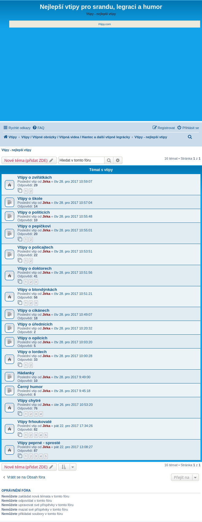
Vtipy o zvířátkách (34, 177)
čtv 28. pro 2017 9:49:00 (72, 377)
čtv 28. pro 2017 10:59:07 (73, 181)
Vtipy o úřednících (34, 324)
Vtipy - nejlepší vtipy (16, 150)
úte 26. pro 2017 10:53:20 (73, 404)
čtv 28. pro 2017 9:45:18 (72, 391)
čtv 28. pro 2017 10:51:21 (73, 293)
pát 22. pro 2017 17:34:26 (73, 426)
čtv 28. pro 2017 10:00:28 (73, 356)
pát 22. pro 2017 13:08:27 (73, 447)
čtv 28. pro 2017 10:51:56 (73, 272)
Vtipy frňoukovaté (34, 421)
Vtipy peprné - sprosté (38, 442)
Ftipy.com (104, 24)
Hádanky (25, 373)
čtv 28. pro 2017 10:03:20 (73, 342)
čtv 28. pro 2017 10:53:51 (73, 251)
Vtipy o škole (29, 198)
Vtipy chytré (29, 400)
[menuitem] (38, 127)
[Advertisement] (101, 73)
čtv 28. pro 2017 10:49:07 (73, 314)
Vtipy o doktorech (34, 268)
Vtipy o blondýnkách (37, 289)
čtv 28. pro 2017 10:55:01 (73, 230)
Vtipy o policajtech (35, 247)
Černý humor (30, 386)
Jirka (46, 181)
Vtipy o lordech (32, 351)
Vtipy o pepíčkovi (34, 226)
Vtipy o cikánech (33, 310)
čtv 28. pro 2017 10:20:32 (73, 328)
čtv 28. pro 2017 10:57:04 (73, 202)
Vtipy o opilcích (32, 338)
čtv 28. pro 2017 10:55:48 (73, 216)
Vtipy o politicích (33, 212)
